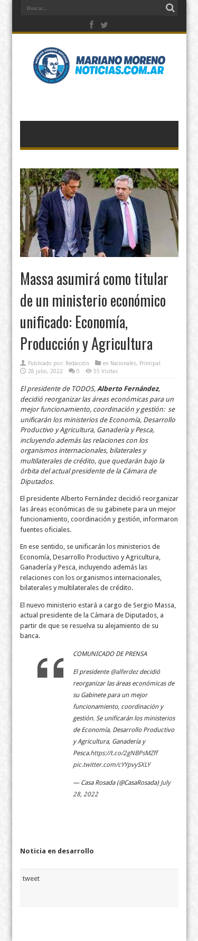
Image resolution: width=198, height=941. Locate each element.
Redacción (77, 363)
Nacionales (123, 363)
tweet (31, 878)
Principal (150, 363)
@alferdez (124, 672)
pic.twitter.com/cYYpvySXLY (111, 764)
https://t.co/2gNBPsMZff (123, 753)
